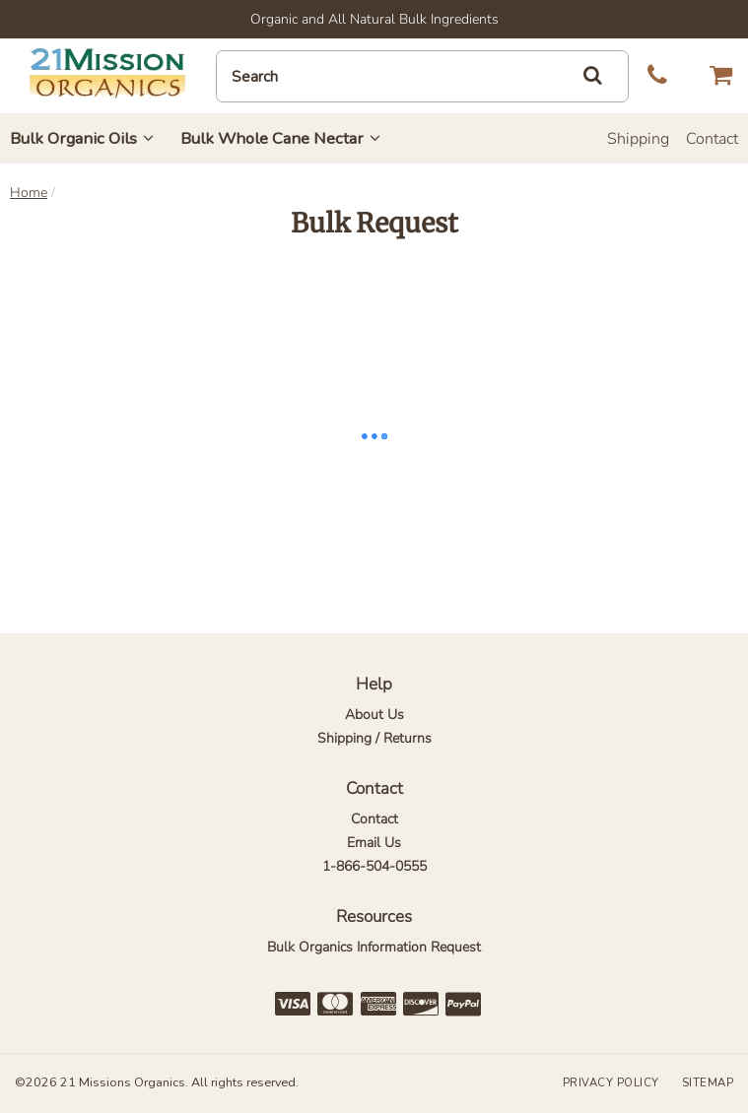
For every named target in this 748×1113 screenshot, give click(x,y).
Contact (712, 139)
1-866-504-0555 (374, 866)
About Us (374, 714)
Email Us (374, 842)
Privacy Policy (611, 1083)
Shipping (638, 139)
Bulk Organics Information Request (374, 947)
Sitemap (708, 1083)
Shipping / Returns (374, 738)
